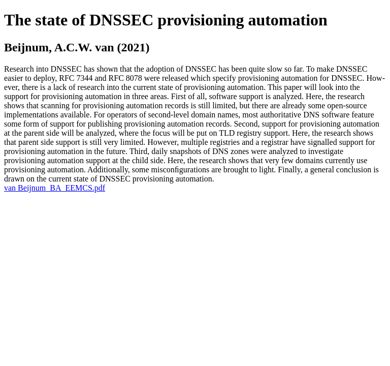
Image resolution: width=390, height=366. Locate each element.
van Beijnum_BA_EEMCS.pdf (54, 188)
